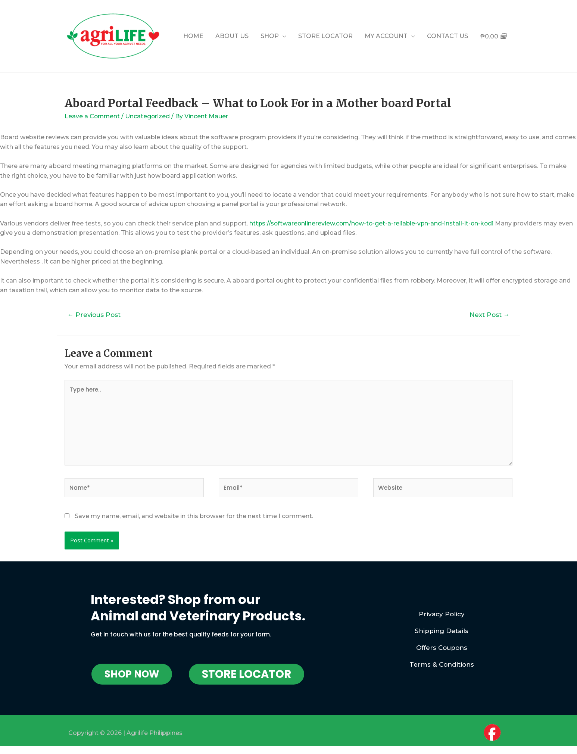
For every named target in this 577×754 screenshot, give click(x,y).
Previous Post (94, 314)
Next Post (489, 314)
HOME (193, 36)
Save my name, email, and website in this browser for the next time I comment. (194, 517)
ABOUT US (232, 36)
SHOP (270, 36)
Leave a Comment (93, 116)
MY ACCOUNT (386, 36)
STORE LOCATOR (325, 36)
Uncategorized (148, 116)
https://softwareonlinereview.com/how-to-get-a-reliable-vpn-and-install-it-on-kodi (373, 223)
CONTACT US (447, 36)
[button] (131, 674)
